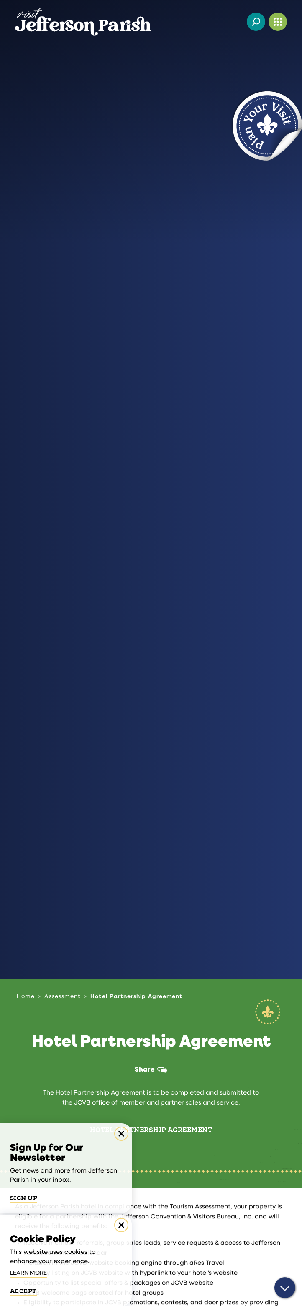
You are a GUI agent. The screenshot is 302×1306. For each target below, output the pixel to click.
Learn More (28, 1273)
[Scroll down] (284, 1289)
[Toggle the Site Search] (256, 22)
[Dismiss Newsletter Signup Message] (121, 1134)
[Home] (83, 22)
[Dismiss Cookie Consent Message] (121, 1225)
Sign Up (23, 1198)
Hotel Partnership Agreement (151, 1130)
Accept (23, 1291)
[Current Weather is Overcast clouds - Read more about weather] (234, 22)
